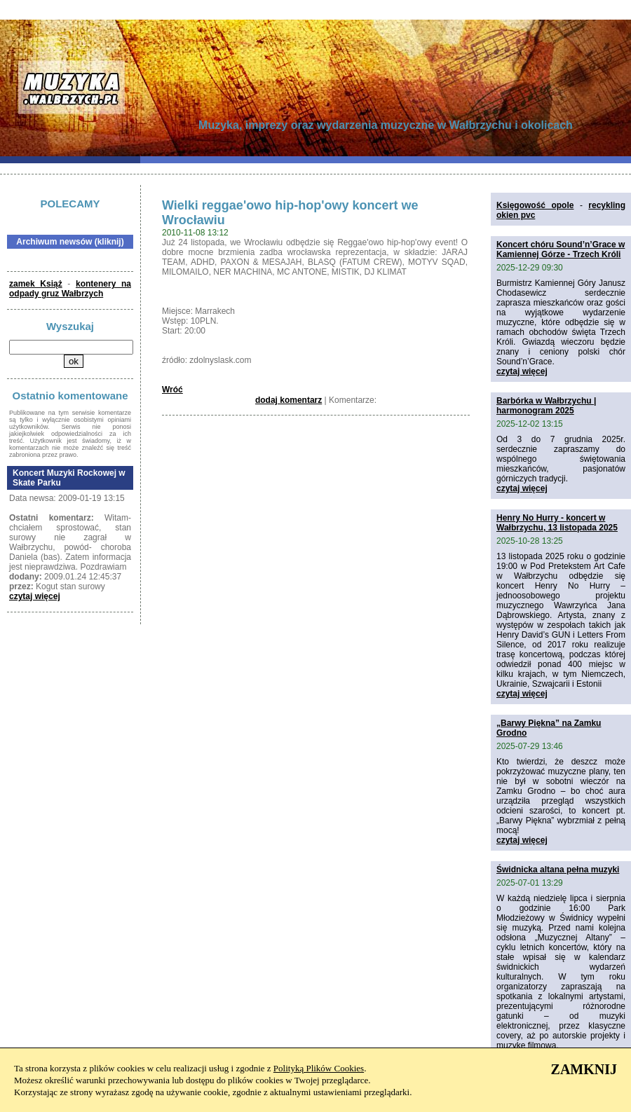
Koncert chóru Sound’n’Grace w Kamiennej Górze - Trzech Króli (560, 249)
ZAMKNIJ (584, 1069)
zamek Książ (35, 284)
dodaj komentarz (288, 400)
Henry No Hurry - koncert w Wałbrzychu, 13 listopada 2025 (557, 523)
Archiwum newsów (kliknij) (69, 242)
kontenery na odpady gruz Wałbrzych (70, 288)
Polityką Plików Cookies (318, 1068)
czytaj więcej (34, 596)
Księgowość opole (535, 205)
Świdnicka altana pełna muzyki (557, 869)
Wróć (172, 389)
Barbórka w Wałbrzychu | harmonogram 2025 (546, 406)
